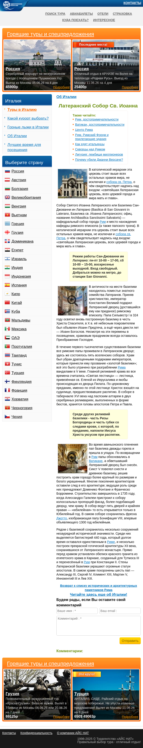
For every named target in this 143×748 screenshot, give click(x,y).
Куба (16, 311)
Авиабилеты (81, 14)
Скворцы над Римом (90, 149)
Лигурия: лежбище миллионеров (99, 154)
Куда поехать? (75, 20)
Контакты (132, 3)
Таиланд (19, 355)
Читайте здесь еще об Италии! (98, 594)
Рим (103, 221)
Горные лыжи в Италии (27, 127)
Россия (18, 171)
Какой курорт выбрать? (28, 118)
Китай (17, 303)
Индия (17, 268)
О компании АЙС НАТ (73, 733)
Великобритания (26, 197)
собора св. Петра (119, 182)
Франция (19, 390)
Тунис (17, 364)
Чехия (17, 417)
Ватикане (96, 461)
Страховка (122, 14)
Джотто (61, 518)
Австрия (19, 180)
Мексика (19, 329)
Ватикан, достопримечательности (99, 124)
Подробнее (61, 717)
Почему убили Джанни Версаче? (99, 159)
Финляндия (22, 382)
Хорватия (20, 399)
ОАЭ (16, 338)
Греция (18, 224)
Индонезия (21, 276)
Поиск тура (55, 14)
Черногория (22, 408)
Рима (122, 367)
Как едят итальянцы (89, 144)
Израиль (19, 259)
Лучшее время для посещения (24, 147)
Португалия (22, 346)
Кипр (16, 294)
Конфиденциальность (36, 733)
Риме (111, 542)
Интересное (104, 20)
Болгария (20, 189)
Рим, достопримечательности (96, 119)
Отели (102, 14)
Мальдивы (21, 320)
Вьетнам (19, 215)
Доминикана (22, 241)
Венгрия (19, 206)
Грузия (17, 232)
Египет (17, 250)
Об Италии (66, 97)
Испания (19, 285)
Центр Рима (84, 130)
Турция (18, 373)
